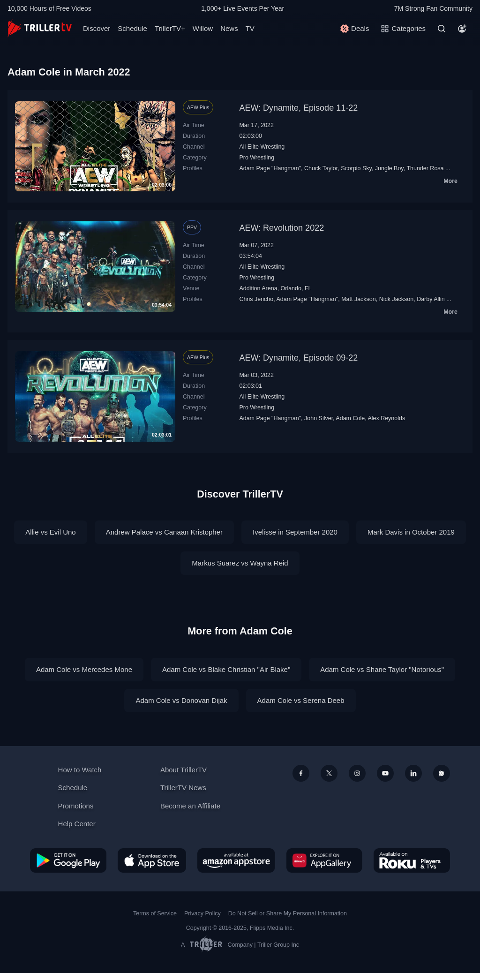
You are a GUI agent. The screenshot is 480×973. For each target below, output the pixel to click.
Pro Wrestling (256, 157)
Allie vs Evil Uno (50, 532)
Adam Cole (350, 418)
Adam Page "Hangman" (270, 168)
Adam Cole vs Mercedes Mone (84, 669)
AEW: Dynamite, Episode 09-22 (298, 357)
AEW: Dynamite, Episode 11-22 (298, 108)
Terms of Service (155, 913)
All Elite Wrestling (262, 146)
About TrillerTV (183, 770)
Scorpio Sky (356, 168)
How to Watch (80, 770)
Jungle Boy (389, 168)
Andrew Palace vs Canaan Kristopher (164, 532)
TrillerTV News (183, 788)
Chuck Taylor (321, 168)
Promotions (76, 806)
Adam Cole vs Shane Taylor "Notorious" (382, 669)
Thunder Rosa (424, 168)
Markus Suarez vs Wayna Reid (240, 563)
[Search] (441, 28)
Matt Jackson (358, 299)
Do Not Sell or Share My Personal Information (287, 913)
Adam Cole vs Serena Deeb (301, 700)
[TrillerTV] (40, 28)
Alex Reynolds (386, 418)
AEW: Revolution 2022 (281, 228)
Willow (203, 28)
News (229, 28)
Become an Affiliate (190, 806)
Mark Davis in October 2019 (411, 532)
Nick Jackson (396, 299)
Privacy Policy (202, 913)
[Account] (462, 28)
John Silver (318, 418)
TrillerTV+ (170, 28)
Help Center (77, 824)
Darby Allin (431, 299)
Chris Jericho (256, 299)
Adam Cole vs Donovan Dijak (181, 700)
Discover (96, 28)
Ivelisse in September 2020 (295, 532)
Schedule (132, 28)
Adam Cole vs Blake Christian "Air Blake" (226, 669)
